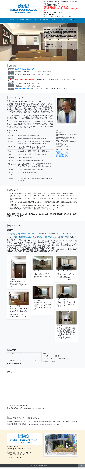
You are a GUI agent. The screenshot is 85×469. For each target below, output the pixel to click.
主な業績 (58, 151)
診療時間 (45, 19)
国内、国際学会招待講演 (63, 156)
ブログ (62, 19)
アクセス (54, 19)
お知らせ (11, 19)
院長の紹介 (20, 19)
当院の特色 (29, 19)
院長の (71, 20)
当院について (37, 20)
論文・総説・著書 (61, 154)
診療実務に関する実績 (62, 153)
